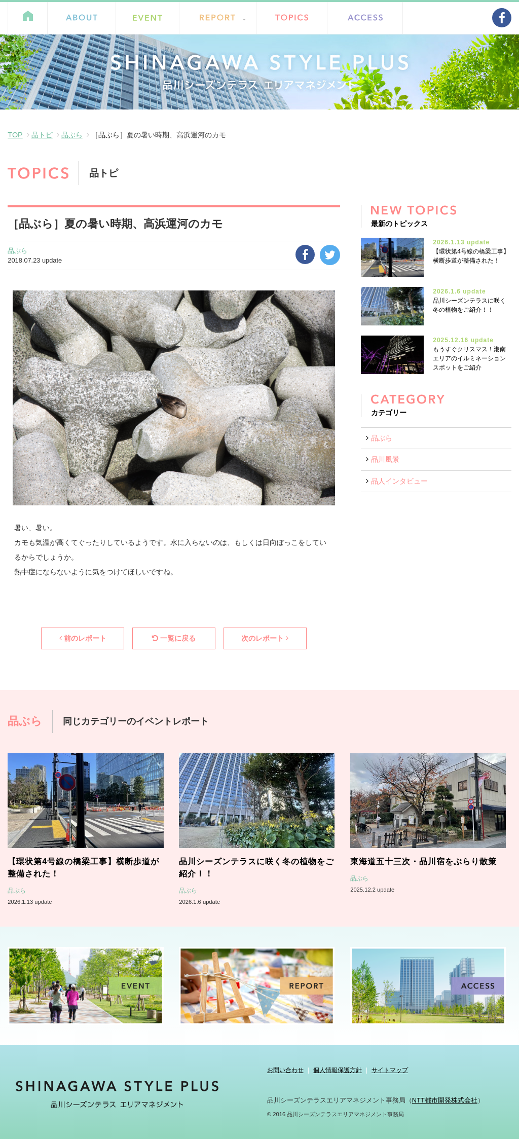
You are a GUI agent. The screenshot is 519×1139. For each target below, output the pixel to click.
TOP (15, 135)
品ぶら (72, 135)
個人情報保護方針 (337, 1070)
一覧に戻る (174, 638)
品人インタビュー (399, 481)
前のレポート (82, 638)
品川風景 (385, 459)
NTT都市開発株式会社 (444, 1100)
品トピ (42, 135)
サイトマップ (390, 1070)
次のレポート (264, 638)
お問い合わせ (285, 1070)
